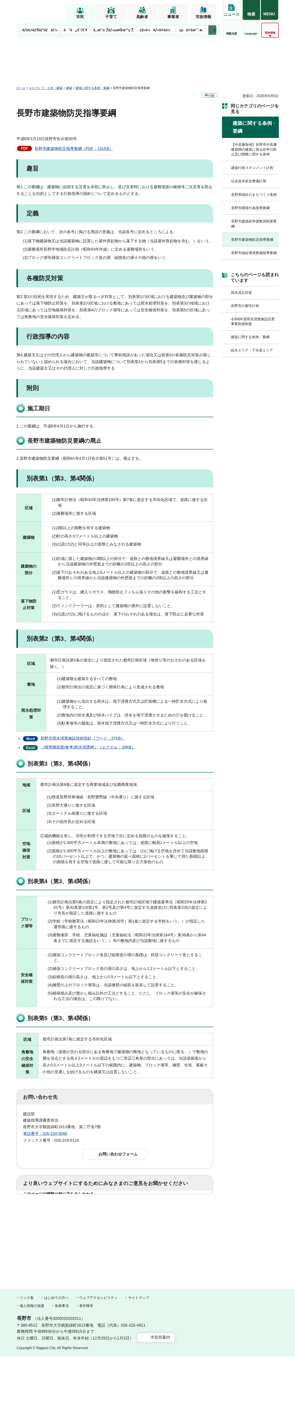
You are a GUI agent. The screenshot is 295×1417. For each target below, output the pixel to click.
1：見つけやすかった (48, 1227)
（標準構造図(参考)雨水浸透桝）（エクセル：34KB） (87, 747)
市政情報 (203, 17)
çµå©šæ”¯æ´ (192, 30)
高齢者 (142, 17)
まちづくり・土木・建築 (46, 88)
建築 (69, 88)
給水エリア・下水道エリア (252, 350)
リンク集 (27, 1358)
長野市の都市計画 (245, 306)
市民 (80, 17)
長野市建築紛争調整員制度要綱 (254, 223)
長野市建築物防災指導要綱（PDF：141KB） (74, 148)
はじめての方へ (56, 1358)
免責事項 (62, 1367)
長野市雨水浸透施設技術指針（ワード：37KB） (82, 738)
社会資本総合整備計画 (248, 181)
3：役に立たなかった (116, 1208)
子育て (111, 17)
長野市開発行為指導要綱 (250, 208)
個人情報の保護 (32, 1367)
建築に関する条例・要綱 (92, 88)
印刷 (211, 95)
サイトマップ (138, 1358)
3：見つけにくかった (128, 1227)
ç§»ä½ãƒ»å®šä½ (156, 30)
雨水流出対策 (241, 292)
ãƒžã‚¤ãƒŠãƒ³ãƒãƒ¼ (40, 30)
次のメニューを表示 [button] (212, 30)
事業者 (173, 17)
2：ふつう (76, 1208)
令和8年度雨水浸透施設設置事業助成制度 (253, 321)
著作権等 (86, 1367)
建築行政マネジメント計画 (252, 168)
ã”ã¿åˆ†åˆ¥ (75, 30)
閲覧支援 (231, 33)
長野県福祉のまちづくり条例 (254, 194)
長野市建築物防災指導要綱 (252, 239)
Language (250, 33)
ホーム (21, 88)
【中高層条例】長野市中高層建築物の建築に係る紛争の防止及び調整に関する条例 (254, 149)
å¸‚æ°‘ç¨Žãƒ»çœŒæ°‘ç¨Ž (113, 30)
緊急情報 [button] (270, 32)
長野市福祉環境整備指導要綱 (254, 253)
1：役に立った (42, 1208)
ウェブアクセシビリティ (98, 1358)
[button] (251, 10)
